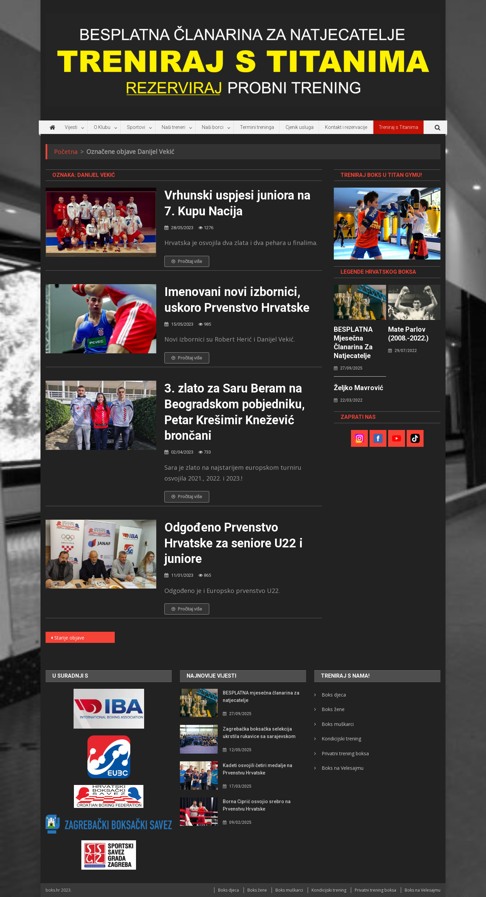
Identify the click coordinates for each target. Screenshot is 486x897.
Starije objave (69, 637)
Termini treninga (257, 127)
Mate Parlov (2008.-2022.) (408, 333)
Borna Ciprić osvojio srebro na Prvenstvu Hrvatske (257, 805)
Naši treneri (173, 127)
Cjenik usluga (300, 127)
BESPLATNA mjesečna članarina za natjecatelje (353, 342)
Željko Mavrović (358, 388)
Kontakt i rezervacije (346, 127)
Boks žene (333, 709)
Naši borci (212, 127)
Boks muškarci (338, 724)
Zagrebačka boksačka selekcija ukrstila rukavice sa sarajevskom (259, 732)
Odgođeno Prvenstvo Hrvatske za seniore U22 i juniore (233, 543)
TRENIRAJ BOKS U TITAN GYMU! (381, 175)
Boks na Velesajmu (342, 768)
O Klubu (102, 127)
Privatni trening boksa (345, 753)
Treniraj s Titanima (398, 127)
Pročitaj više (186, 261)
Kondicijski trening (341, 738)
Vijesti (71, 127)
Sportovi (136, 127)
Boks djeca (334, 694)
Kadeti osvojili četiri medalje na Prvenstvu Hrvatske (257, 769)
